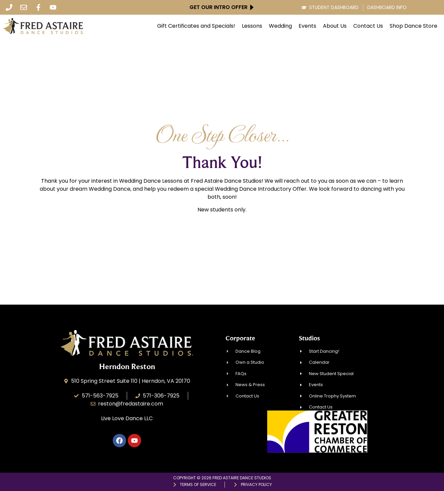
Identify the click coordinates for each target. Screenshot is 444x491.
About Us (335, 26)
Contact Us (368, 26)
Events (307, 26)
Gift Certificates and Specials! (196, 26)
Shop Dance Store (413, 26)
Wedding (280, 26)
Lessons (252, 26)
